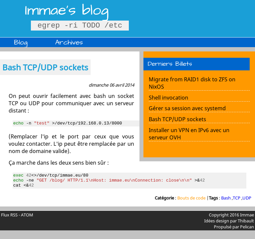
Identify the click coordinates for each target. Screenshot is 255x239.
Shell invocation (168, 97)
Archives (69, 42)
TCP (236, 202)
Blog (21, 42)
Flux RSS (9, 219)
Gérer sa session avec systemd (187, 108)
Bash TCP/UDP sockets (177, 119)
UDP (246, 202)
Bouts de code (192, 202)
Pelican (247, 231)
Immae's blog (67, 10)
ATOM (27, 219)
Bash (226, 202)
